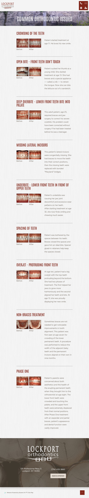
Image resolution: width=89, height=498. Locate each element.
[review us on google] (33, 477)
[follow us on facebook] (28, 477)
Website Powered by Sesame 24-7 (15, 492)
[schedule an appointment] (81, 8)
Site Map (30, 492)
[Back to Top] (82, 492)
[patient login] (85, 8)
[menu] (85, 3)
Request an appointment (58, 476)
